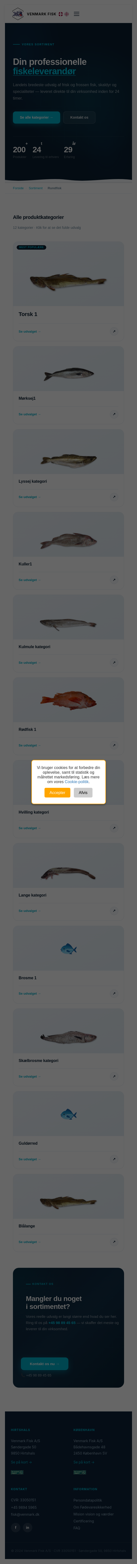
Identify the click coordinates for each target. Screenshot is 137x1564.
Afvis (83, 793)
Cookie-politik (77, 782)
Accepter (57, 793)
